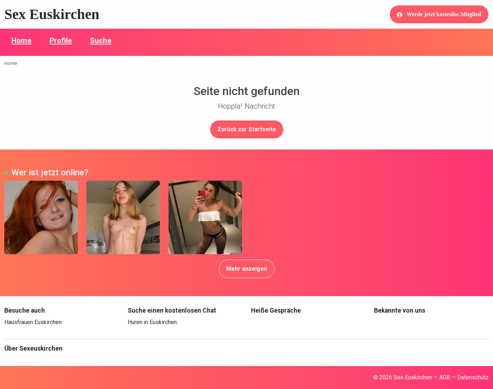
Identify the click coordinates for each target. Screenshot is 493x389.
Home (21, 40)
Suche (101, 40)
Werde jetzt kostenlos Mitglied (439, 14)
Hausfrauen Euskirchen (33, 322)
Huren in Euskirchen (152, 322)
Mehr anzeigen (246, 268)
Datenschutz (473, 377)
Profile (60, 40)
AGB (444, 377)
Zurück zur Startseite (246, 129)
